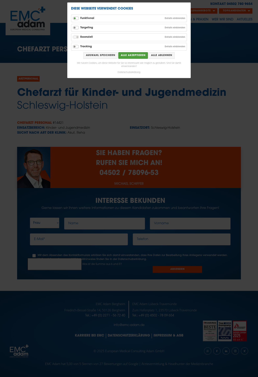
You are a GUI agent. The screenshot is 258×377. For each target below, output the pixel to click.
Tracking (86, 46)
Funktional (87, 18)
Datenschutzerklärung (129, 72)
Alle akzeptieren (133, 55)
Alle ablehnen (161, 55)
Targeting (86, 27)
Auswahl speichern (100, 55)
